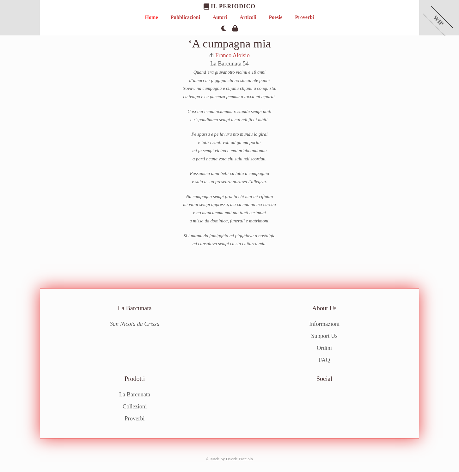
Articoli (248, 17)
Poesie (276, 17)
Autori (220, 17)
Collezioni (135, 406)
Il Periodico (229, 6)
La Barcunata (134, 394)
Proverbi (304, 17)
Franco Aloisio (232, 55)
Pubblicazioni (185, 17)
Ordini (324, 348)
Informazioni (324, 324)
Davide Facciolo (239, 458)
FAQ (324, 360)
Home (151, 17)
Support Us (324, 336)
